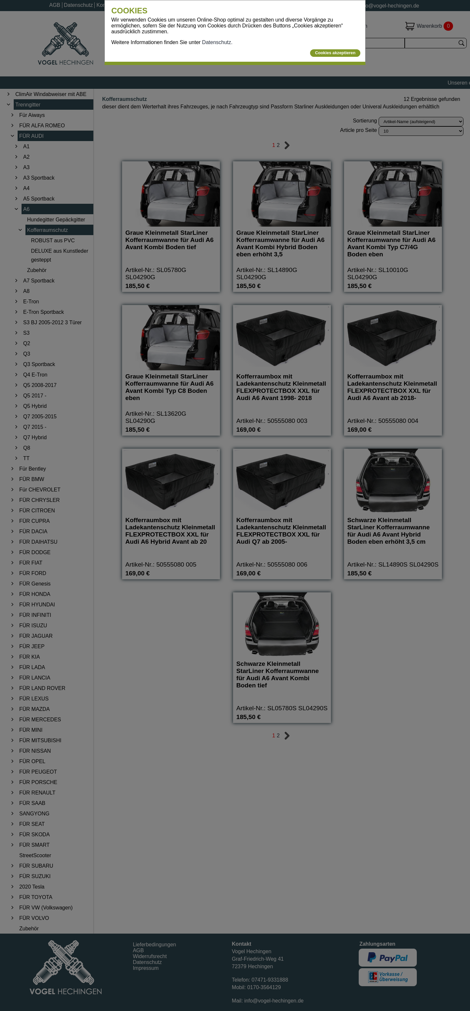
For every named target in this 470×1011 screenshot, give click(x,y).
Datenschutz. (217, 42)
